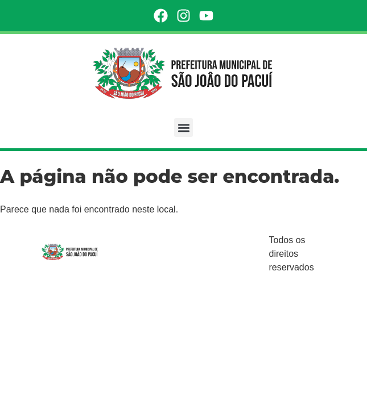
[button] (183, 127)
